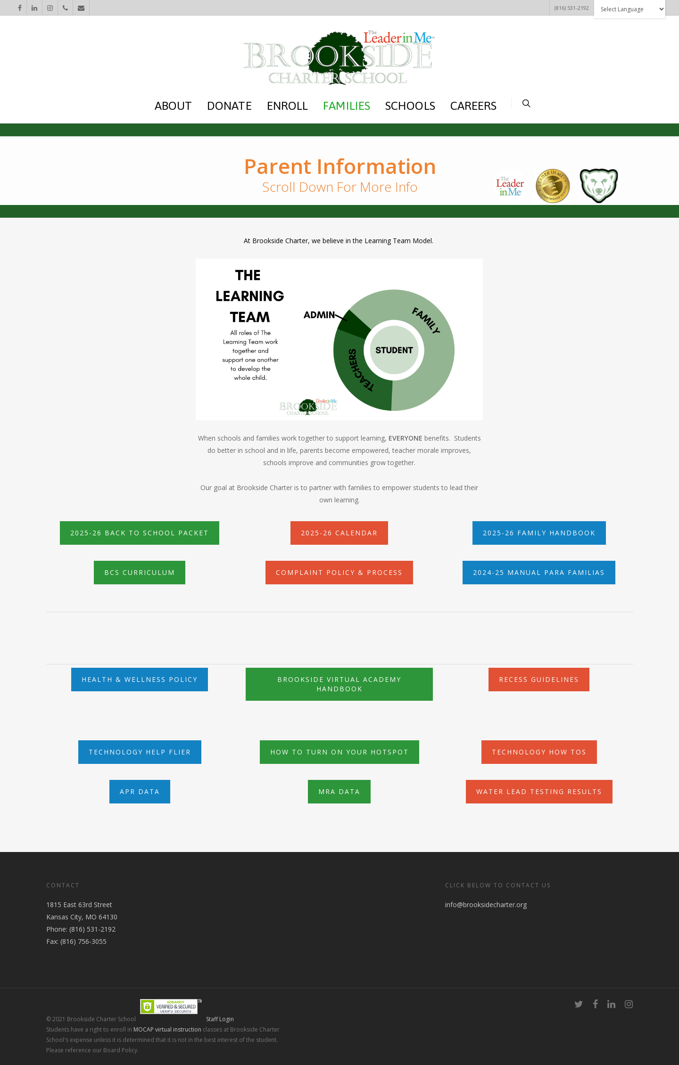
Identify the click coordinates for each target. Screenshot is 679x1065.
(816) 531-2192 (572, 7)
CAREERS (473, 105)
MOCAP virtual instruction (167, 1029)
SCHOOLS (410, 105)
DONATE (229, 105)
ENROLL (287, 105)
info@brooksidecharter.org (486, 904)
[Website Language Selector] (629, 9)
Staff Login (220, 1019)
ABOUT (173, 105)
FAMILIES (346, 105)
